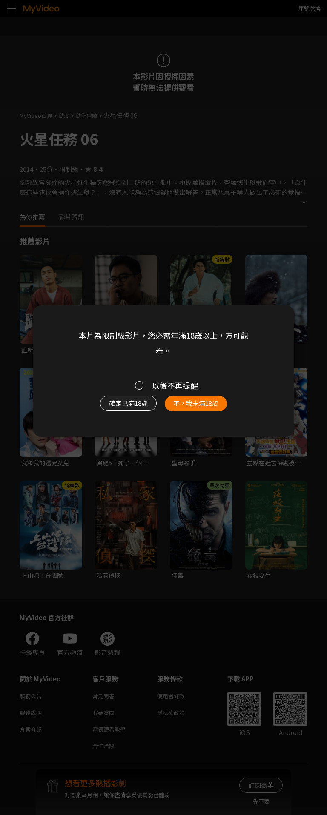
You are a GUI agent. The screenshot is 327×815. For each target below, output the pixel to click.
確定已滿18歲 (123, 405)
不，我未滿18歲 (201, 405)
